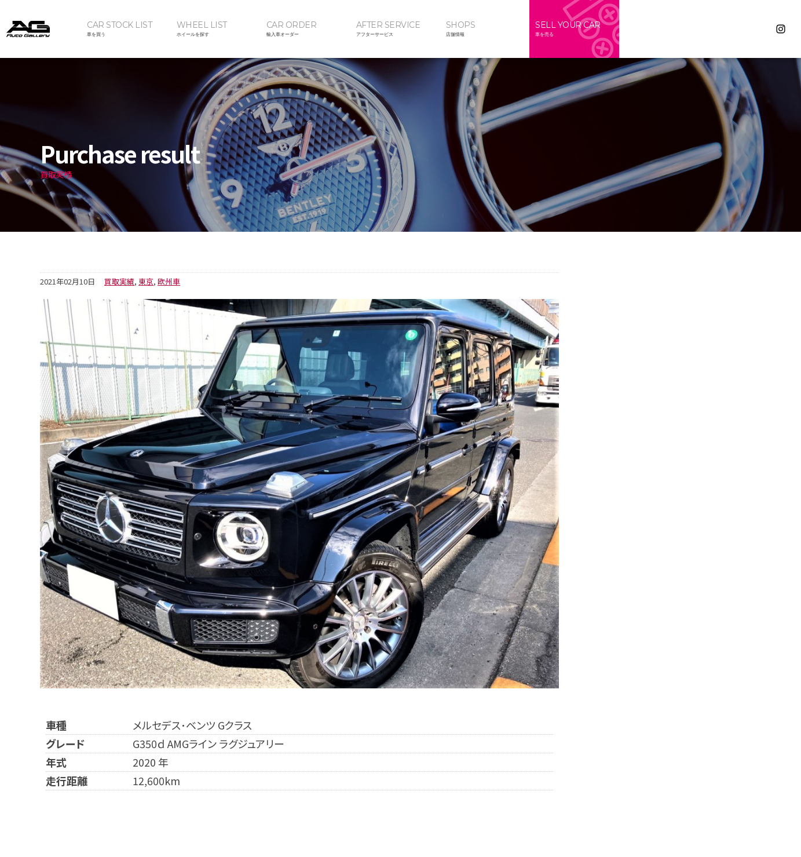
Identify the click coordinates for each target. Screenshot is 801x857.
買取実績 (119, 281)
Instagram (781, 29)
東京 (145, 281)
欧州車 (169, 281)
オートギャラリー (40, 29)
